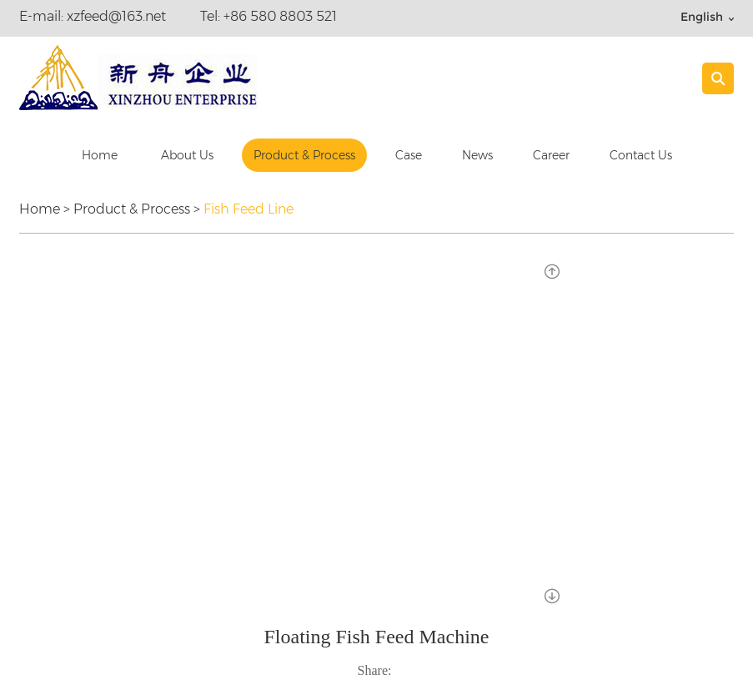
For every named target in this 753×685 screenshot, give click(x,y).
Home (100, 155)
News (477, 155)
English (701, 16)
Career (551, 155)
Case (408, 155)
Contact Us (641, 155)
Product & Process (304, 155)
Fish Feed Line (248, 209)
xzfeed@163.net (116, 16)
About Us (187, 155)
